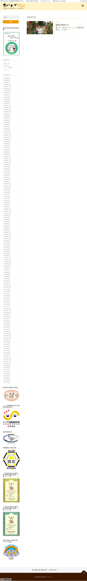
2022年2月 (7, 179)
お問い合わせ (49, 1)
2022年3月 (7, 177)
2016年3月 (7, 327)
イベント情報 (8, 67)
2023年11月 (7, 135)
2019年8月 (7, 243)
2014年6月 (7, 372)
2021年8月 (7, 192)
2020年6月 (7, 222)
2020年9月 (7, 215)
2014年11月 (7, 361)
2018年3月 (7, 279)
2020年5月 (7, 224)
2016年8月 (7, 317)
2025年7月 (7, 95)
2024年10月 (7, 112)
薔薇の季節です (62, 25)
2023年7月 (7, 144)
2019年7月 (7, 245)
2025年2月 (7, 103)
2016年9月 (7, 315)
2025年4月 (7, 101)
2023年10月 (7, 137)
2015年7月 (7, 344)
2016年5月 (7, 323)
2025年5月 (7, 99)
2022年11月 (7, 160)
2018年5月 (7, 274)
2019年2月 (7, 255)
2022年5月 (7, 173)
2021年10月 (7, 188)
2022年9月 (7, 165)
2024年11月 (7, 110)
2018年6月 (7, 272)
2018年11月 (7, 262)
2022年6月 (7, 171)
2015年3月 (7, 353)
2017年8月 (7, 291)
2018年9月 (7, 266)
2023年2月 (7, 154)
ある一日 (6, 63)
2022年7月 (7, 169)
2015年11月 (7, 336)
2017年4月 (7, 300)
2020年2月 (7, 230)
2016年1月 (7, 332)
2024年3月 (7, 127)
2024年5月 (7, 122)
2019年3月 (7, 253)
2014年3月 (7, 378)
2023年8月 (7, 141)
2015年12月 (7, 334)
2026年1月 (7, 82)
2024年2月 (7, 129)
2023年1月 (7, 156)
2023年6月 (7, 146)
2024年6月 (7, 120)
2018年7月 (7, 270)
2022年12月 (7, 158)
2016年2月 (7, 329)
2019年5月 (7, 249)
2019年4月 (7, 251)
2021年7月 (7, 194)
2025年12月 (7, 84)
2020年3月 (7, 228)
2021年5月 (7, 198)
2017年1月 (7, 306)
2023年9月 (7, 139)
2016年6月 (7, 321)
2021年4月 (7, 201)
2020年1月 (7, 232)
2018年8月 (7, 268)
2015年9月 (7, 340)
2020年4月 (7, 226)
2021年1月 (7, 207)
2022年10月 (7, 163)
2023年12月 (7, 133)
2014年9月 (7, 365)
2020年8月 (7, 217)
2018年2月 (7, 281)
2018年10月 (7, 264)
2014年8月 (7, 367)
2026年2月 (7, 80)
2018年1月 (7, 283)
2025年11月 (7, 86)
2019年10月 (7, 239)
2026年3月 (7, 78)
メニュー (82, 6)
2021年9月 (7, 190)
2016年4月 (7, 325)
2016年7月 (7, 319)
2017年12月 (7, 285)
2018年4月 (7, 277)
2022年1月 (7, 182)
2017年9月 (7, 289)
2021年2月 (7, 205)
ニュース (58, 21)
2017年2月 (7, 304)
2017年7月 (7, 294)
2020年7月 (7, 220)
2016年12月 (7, 308)
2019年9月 (7, 241)
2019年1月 (7, 258)
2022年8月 (7, 167)
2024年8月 (7, 116)
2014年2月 (7, 380)
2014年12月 (7, 359)
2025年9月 (7, 91)
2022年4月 (7, 175)
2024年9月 (7, 114)
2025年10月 (7, 89)
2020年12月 (7, 209)
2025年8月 (7, 93)
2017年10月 (7, 287)
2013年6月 (7, 382)
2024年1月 (7, 131)
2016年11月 (7, 310)
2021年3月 (7, 203)
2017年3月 (7, 302)
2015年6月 (7, 346)
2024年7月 (7, 118)
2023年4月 (7, 150)
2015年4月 (7, 351)
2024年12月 (7, 108)
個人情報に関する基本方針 (39, 570)
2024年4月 (7, 125)
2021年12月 (7, 184)
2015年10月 (7, 338)
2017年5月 (7, 298)
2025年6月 (7, 97)
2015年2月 (7, 355)
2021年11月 (7, 186)
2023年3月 (7, 152)
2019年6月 (7, 247)
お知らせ (6, 65)
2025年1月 (7, 106)
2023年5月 (7, 148)
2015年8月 (7, 342)
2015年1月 (7, 357)
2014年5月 (7, 374)
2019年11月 (7, 236)
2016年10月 (7, 313)
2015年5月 (7, 348)
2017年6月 (7, 296)
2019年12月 (7, 234)
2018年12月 (7, 260)
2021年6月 (7, 196)
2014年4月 (7, 376)
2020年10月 (7, 213)
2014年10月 (7, 363)
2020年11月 (7, 211)
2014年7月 (7, 370)
